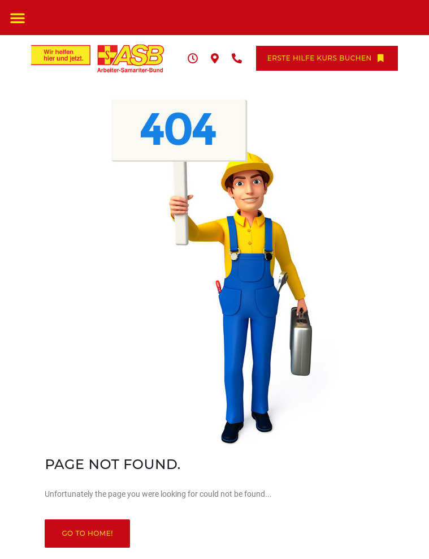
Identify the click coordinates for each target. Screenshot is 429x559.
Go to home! (87, 533)
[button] (17, 17)
